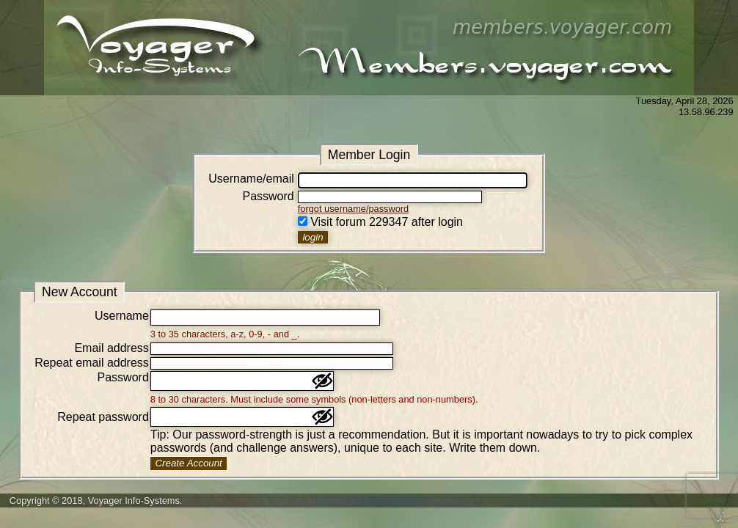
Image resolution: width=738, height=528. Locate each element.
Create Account (188, 463)
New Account (79, 292)
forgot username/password (353, 208)
